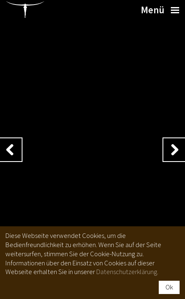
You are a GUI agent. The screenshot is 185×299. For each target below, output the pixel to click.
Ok (169, 287)
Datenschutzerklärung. (127, 271)
